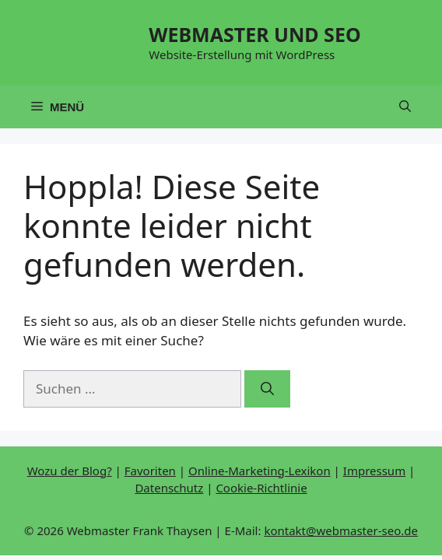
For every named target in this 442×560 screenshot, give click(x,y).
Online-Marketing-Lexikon (259, 470)
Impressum (374, 470)
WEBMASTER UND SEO (254, 34)
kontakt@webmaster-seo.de (341, 530)
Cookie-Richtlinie (261, 487)
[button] (405, 107)
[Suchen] (267, 389)
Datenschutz (169, 487)
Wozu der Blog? (69, 470)
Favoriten (150, 470)
